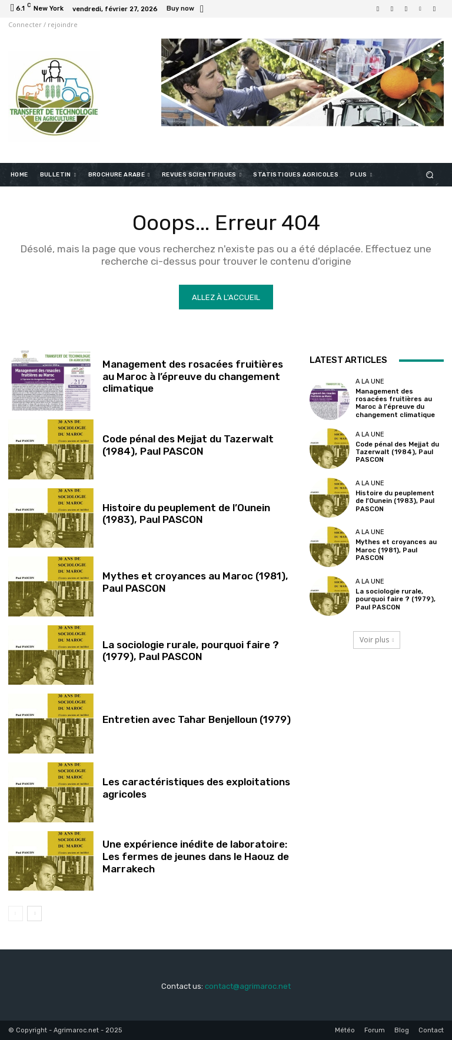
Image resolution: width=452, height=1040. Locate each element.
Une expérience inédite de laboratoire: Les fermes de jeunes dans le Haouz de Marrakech (195, 857)
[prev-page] (15, 913)
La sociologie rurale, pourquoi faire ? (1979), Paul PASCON (190, 650)
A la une (369, 381)
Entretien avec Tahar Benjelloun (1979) (196, 719)
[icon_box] (187, 10)
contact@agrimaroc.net (248, 986)
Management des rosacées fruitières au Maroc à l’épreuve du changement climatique (192, 376)
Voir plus (377, 640)
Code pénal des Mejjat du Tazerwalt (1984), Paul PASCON (187, 444)
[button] (429, 174)
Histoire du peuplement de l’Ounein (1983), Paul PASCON (185, 513)
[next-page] (34, 913)
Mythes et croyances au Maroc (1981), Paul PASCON (395, 550)
